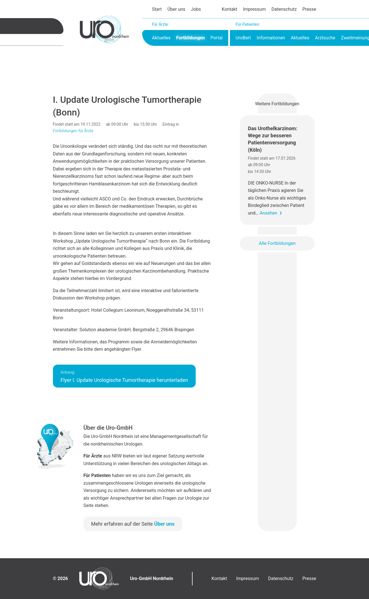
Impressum (254, 9)
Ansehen (268, 213)
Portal (216, 37)
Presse (309, 9)
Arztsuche (325, 37)
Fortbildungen (190, 37)
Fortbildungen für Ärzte (73, 131)
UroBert (243, 37)
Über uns (176, 9)
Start (157, 9)
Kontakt (229, 9)
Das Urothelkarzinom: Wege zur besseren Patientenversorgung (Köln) (272, 139)
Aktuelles (161, 37)
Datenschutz (284, 9)
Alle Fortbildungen (277, 243)
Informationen (271, 37)
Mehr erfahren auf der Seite (133, 524)
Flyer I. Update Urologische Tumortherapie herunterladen (124, 376)
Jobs (196, 9)
